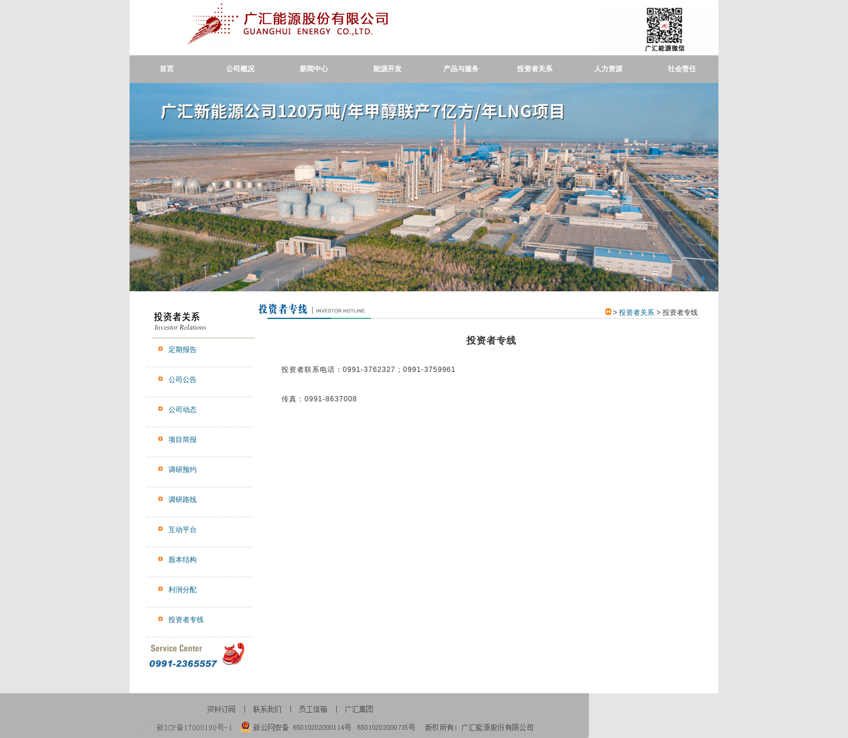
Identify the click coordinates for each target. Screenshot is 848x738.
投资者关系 (534, 69)
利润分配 (182, 590)
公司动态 (182, 409)
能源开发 (387, 69)
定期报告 (182, 349)
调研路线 (182, 500)
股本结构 (182, 560)
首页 (167, 69)
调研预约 (182, 470)
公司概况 (240, 69)
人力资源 (608, 69)
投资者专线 (186, 620)
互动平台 (182, 530)
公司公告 (182, 379)
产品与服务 (461, 69)
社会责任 (682, 69)
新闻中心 (314, 69)
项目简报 (182, 440)
